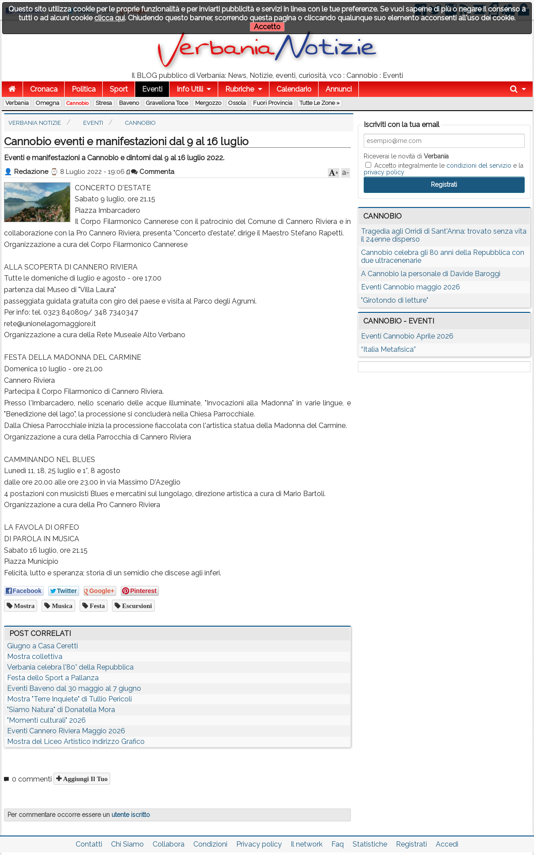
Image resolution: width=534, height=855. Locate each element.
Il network (307, 844)
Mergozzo (208, 103)
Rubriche (239, 89)
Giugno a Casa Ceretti (42, 646)
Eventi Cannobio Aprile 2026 (407, 336)
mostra (23, 605)
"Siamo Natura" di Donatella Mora (61, 709)
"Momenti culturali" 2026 (46, 720)
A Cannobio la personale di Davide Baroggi (430, 274)
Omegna (47, 103)
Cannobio (77, 103)
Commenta (152, 172)
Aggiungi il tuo (84, 778)
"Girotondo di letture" (394, 300)
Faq (337, 844)
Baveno (129, 103)
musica (61, 605)
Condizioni (210, 844)
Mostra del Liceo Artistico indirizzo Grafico (76, 741)
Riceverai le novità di (406, 156)
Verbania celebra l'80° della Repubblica (70, 667)
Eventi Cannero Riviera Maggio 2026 (66, 731)
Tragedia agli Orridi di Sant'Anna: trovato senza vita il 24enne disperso (443, 235)
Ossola (237, 103)
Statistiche (370, 844)
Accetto (267, 27)
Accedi (447, 844)
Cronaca (44, 89)
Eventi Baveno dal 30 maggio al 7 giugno (74, 688)
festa (96, 605)
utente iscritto (130, 814)
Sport (119, 89)
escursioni (136, 605)
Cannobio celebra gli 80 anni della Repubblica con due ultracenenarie (442, 256)
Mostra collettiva (34, 656)
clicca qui (109, 18)
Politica (84, 89)
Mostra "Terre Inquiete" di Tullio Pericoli (69, 699)
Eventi (152, 89)
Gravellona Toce (167, 103)
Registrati (411, 844)
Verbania (17, 103)
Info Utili (190, 89)
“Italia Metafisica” (388, 349)
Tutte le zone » (320, 103)
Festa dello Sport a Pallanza (53, 678)
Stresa (104, 103)
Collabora (168, 844)
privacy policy (384, 172)
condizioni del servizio (478, 165)
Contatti (89, 844)
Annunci (339, 89)
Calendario (294, 89)
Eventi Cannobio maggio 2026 (410, 287)
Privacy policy (259, 844)
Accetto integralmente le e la (443, 168)
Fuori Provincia (272, 103)
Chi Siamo (127, 844)
